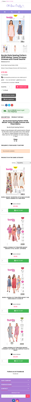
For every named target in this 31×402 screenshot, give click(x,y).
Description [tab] (5, 117)
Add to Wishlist (15, 204)
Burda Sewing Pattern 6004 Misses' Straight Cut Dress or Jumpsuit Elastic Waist (15, 349)
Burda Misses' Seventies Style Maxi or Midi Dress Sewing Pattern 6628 (15, 197)
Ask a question (9, 99)
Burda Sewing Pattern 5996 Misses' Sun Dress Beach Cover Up (15, 298)
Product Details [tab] (17, 117)
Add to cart (22, 87)
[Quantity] (9, 86)
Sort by (14, 163)
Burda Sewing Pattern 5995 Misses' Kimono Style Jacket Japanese (15, 247)
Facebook (15, 374)
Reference (4, 62)
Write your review (9, 95)
